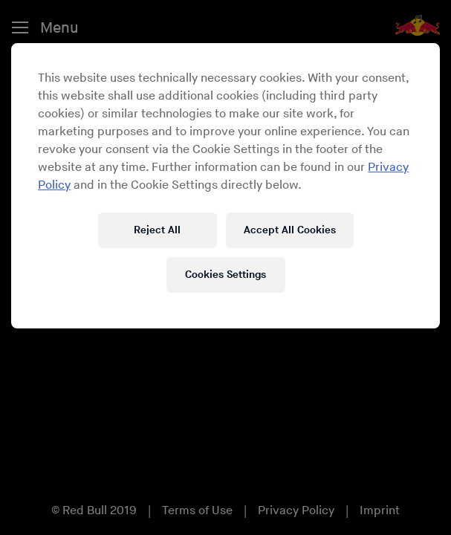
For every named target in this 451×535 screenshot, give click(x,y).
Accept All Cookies (290, 230)
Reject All (157, 230)
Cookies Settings (225, 274)
